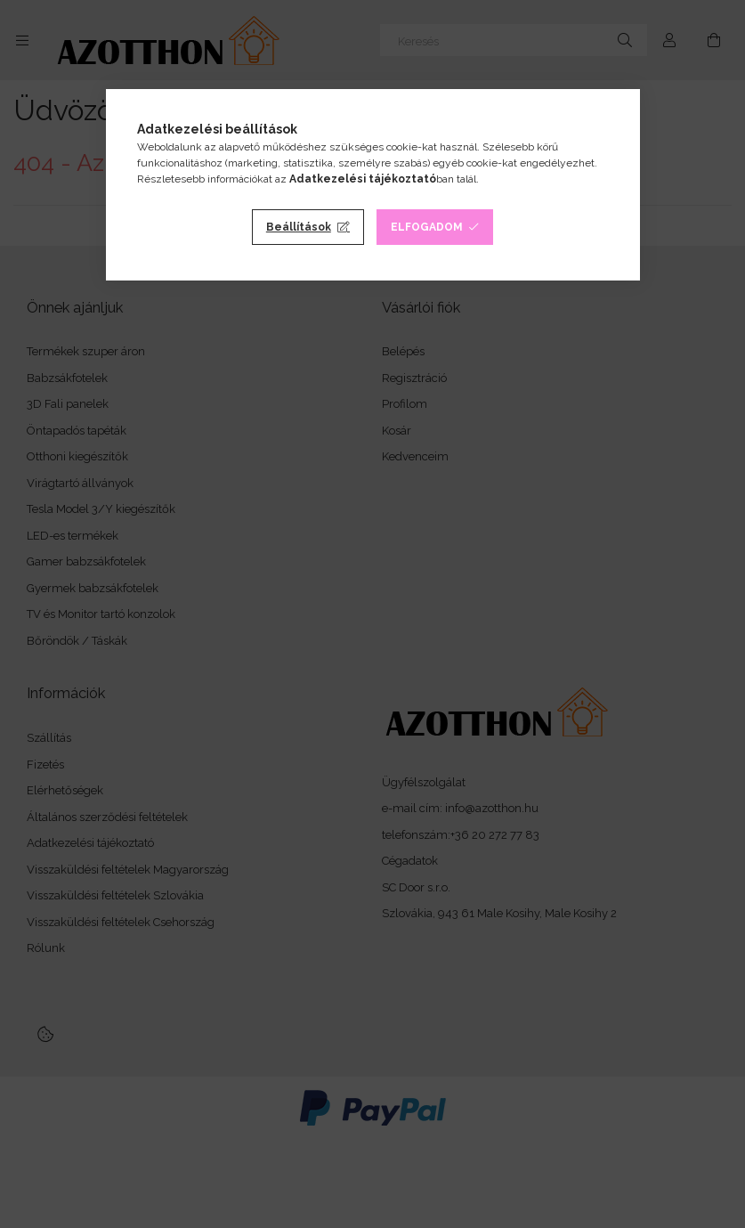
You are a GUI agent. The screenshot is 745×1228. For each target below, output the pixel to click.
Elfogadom (427, 227)
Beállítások (298, 227)
